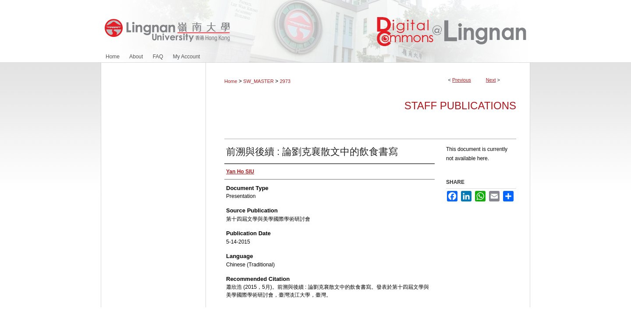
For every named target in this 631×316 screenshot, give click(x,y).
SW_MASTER (258, 81)
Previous (461, 80)
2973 (285, 81)
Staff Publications (460, 105)
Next (491, 80)
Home (230, 81)
